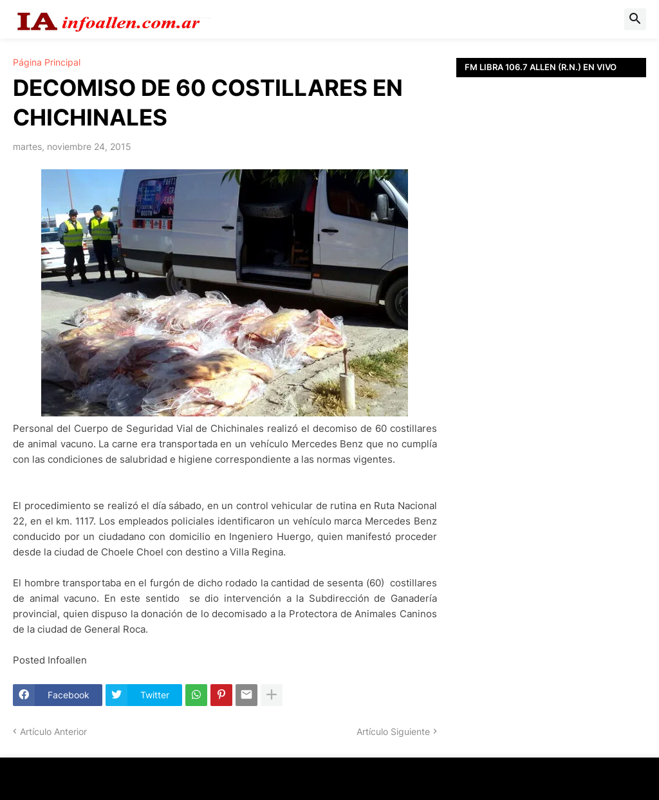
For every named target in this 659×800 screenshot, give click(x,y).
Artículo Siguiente (393, 731)
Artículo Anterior (53, 731)
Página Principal (46, 62)
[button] (635, 19)
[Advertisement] (551, 254)
